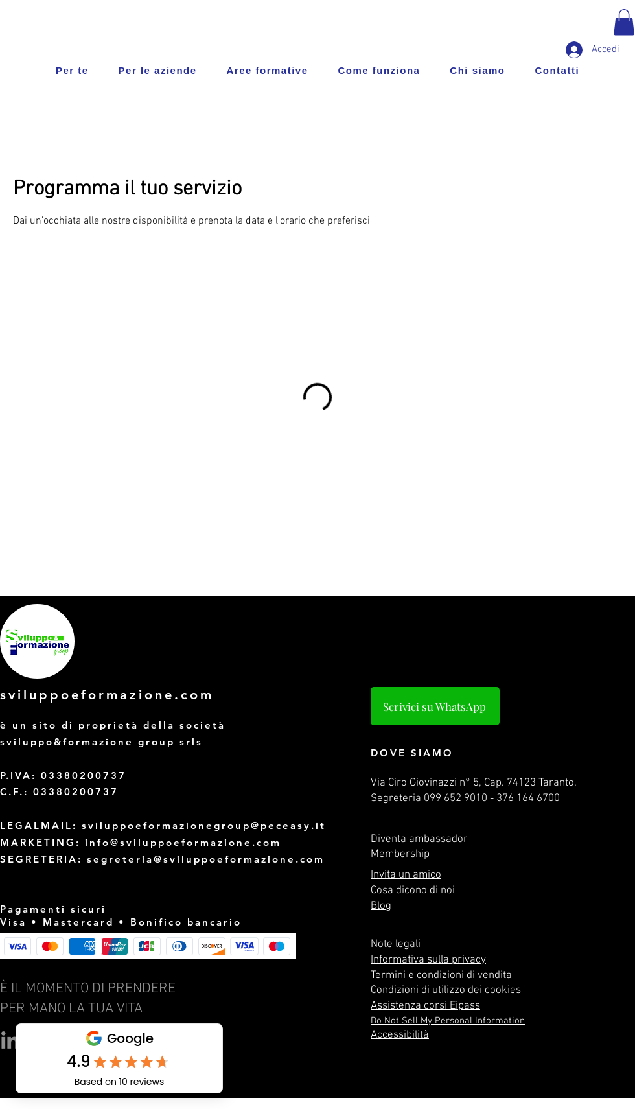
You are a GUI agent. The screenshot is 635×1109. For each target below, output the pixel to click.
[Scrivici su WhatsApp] (435, 706)
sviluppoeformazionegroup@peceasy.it (204, 825)
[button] (624, 22)
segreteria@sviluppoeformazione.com (206, 859)
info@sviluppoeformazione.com (183, 842)
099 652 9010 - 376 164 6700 (492, 798)
